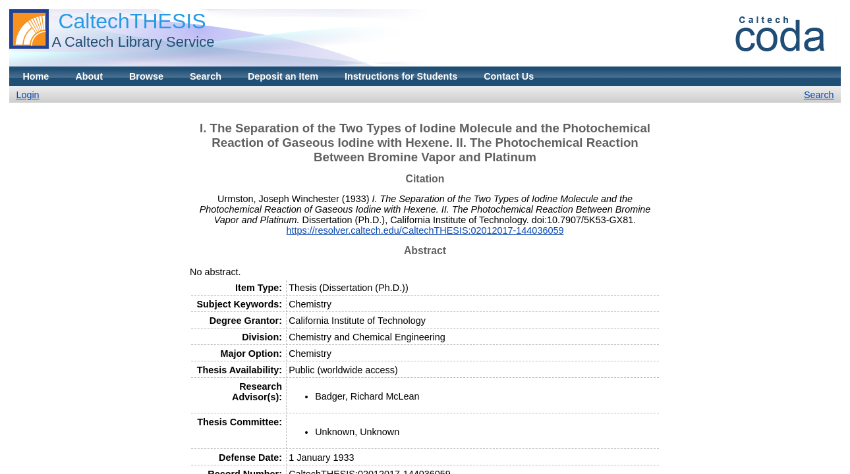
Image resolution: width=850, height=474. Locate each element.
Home (35, 76)
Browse (146, 76)
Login (27, 95)
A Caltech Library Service (132, 42)
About (89, 76)
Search (205, 76)
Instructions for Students (401, 76)
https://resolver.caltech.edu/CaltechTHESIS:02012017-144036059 (425, 230)
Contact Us (509, 76)
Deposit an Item (283, 76)
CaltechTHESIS (132, 21)
